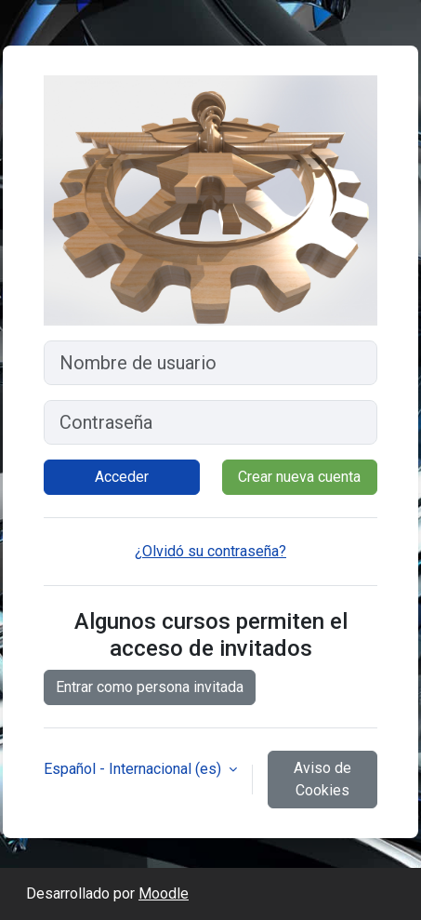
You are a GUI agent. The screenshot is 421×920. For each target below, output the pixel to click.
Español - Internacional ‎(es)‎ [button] (134, 769)
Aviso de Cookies (322, 779)
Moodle (163, 893)
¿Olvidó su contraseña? (210, 551)
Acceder (122, 477)
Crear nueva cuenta (299, 477)
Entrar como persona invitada (149, 687)
